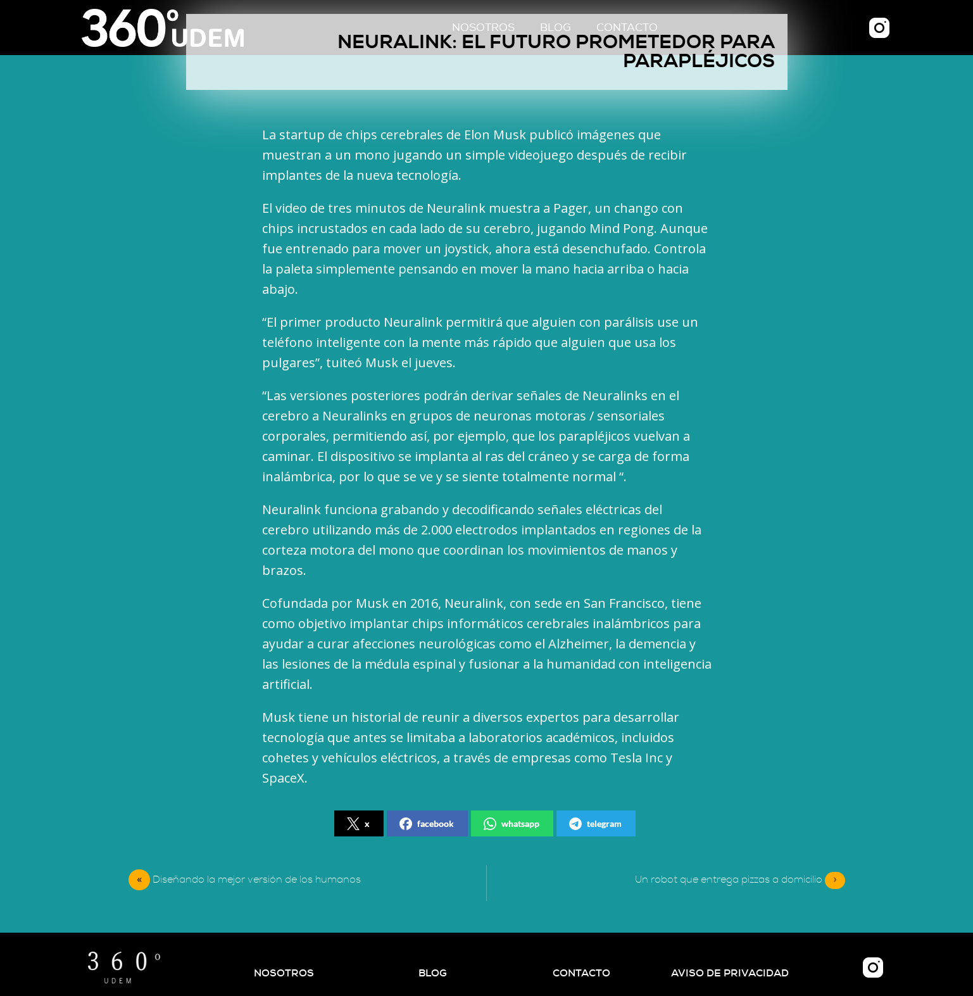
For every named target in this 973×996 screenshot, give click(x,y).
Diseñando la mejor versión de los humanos (257, 879)
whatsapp (511, 823)
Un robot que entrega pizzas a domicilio (740, 880)
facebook (426, 823)
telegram (595, 823)
